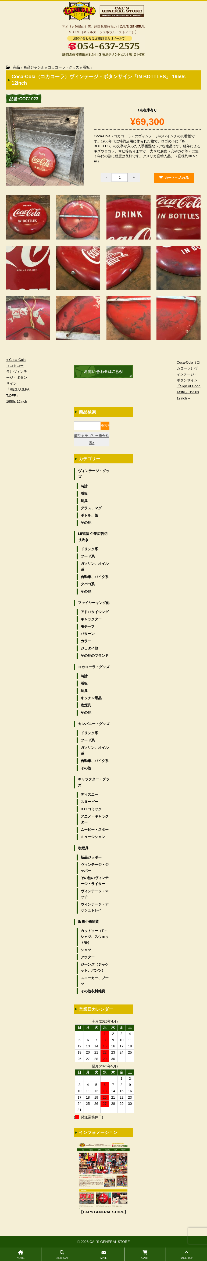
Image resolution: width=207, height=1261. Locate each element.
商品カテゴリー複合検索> (91, 439)
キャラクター (91, 619)
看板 (86, 67)
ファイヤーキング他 (93, 603)
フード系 (88, 556)
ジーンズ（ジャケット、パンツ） (95, 967)
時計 (84, 486)
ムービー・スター (95, 830)
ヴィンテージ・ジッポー (95, 868)
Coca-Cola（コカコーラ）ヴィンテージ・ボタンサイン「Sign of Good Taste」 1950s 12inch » (189, 380)
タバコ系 (88, 584)
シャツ (86, 950)
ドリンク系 (89, 549)
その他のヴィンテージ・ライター (95, 881)
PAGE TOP (186, 1254)
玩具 (84, 501)
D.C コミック (91, 809)
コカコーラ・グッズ (63, 67)
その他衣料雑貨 (93, 991)
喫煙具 (86, 705)
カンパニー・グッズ (93, 724)
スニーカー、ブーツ (95, 981)
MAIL (103, 1254)
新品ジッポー (91, 857)
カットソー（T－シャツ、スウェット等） (95, 937)
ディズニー (89, 794)
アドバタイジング (95, 612)
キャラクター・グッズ (93, 782)
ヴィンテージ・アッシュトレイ (95, 907)
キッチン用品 (91, 698)
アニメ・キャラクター (95, 819)
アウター (88, 957)
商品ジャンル (33, 67)
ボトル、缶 (89, 515)
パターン (88, 634)
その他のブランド (95, 656)
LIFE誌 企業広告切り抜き (93, 537)
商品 (16, 67)
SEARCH (62, 1254)
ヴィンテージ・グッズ (93, 474)
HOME (20, 1254)
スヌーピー (89, 802)
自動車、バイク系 (95, 577)
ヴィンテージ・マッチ (95, 894)
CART (145, 1254)
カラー (86, 641)
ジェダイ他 (89, 648)
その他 (86, 523)
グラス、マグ (91, 508)
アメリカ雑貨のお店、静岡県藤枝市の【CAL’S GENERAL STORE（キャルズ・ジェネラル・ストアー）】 (103, 29)
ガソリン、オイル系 (95, 567)
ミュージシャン (93, 837)
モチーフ (88, 626)
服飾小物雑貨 (88, 922)
